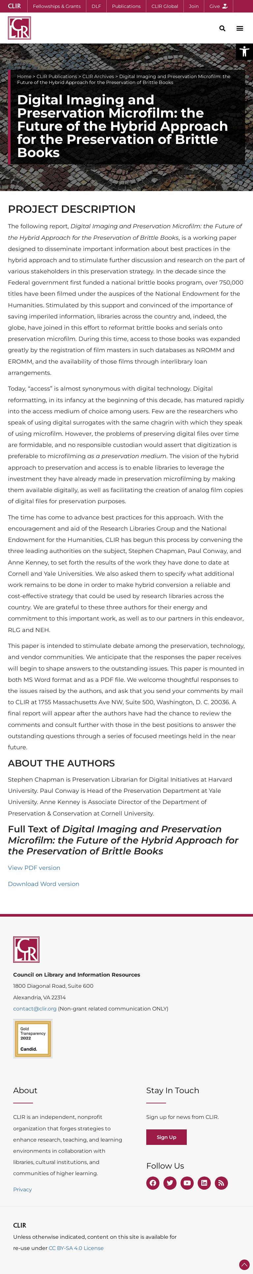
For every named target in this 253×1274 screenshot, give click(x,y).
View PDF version (34, 868)
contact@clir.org (35, 1009)
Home (24, 76)
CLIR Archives (98, 76)
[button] (244, 51)
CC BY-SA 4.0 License (76, 1248)
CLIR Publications (57, 76)
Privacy (22, 1189)
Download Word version (43, 884)
